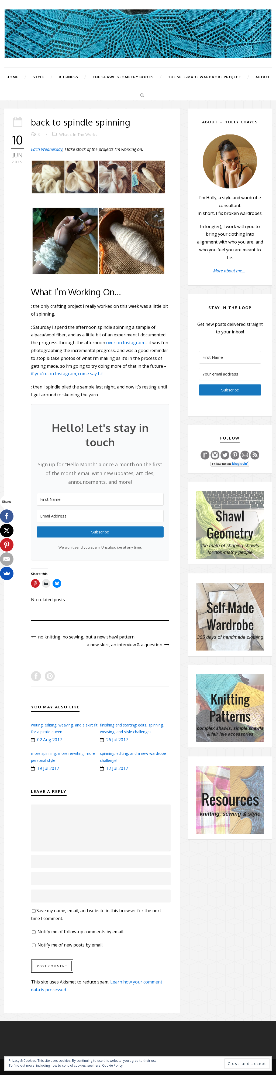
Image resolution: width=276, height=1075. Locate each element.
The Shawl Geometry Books (123, 77)
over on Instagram (125, 343)
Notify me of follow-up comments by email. (80, 932)
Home (12, 77)
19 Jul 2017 (48, 768)
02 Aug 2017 (49, 740)
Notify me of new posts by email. (70, 945)
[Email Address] (100, 516)
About (263, 77)
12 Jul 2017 (117, 768)
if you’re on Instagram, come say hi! (66, 374)
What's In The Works (78, 134)
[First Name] (100, 499)
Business (68, 77)
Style (38, 77)
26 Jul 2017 (117, 740)
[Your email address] (230, 374)
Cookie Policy (112, 1065)
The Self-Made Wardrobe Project (204, 77)
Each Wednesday (47, 149)
